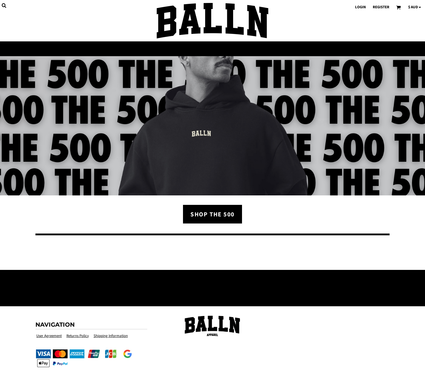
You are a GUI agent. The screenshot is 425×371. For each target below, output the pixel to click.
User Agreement (49, 335)
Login (360, 7)
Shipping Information (111, 335)
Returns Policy (77, 335)
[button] (212, 326)
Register (381, 7)
